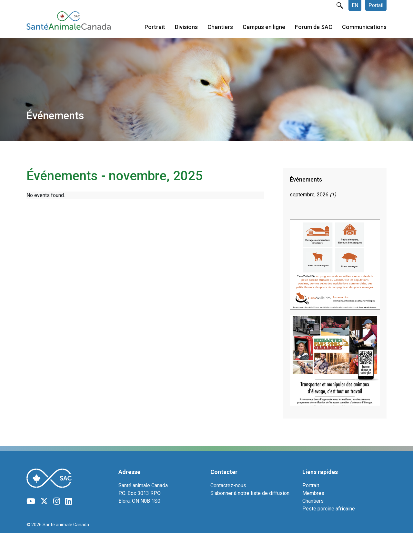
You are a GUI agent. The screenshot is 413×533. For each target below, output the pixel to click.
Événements (306, 179)
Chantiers (220, 27)
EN (355, 5)
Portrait (155, 27)
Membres (313, 493)
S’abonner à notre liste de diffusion (249, 493)
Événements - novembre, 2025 (114, 175)
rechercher (340, 5)
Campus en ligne (264, 27)
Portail (375, 5)
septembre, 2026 (313, 195)
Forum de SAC (313, 27)
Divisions (186, 27)
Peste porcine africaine (328, 509)
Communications (364, 27)
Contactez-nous (228, 485)
